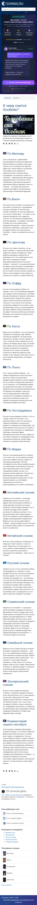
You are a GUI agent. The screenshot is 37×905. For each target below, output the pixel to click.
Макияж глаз (10, 833)
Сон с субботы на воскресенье (11, 795)
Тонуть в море (10, 837)
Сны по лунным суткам (13, 823)
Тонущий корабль (11, 842)
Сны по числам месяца (13, 813)
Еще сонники (6, 885)
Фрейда (7, 873)
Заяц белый (9, 835)
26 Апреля (6, 787)
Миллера (8, 853)
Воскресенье (18, 787)
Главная (7, 98)
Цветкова (8, 880)
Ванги (7, 860)
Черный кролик (11, 839)
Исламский (9, 866)
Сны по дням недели (12, 818)
